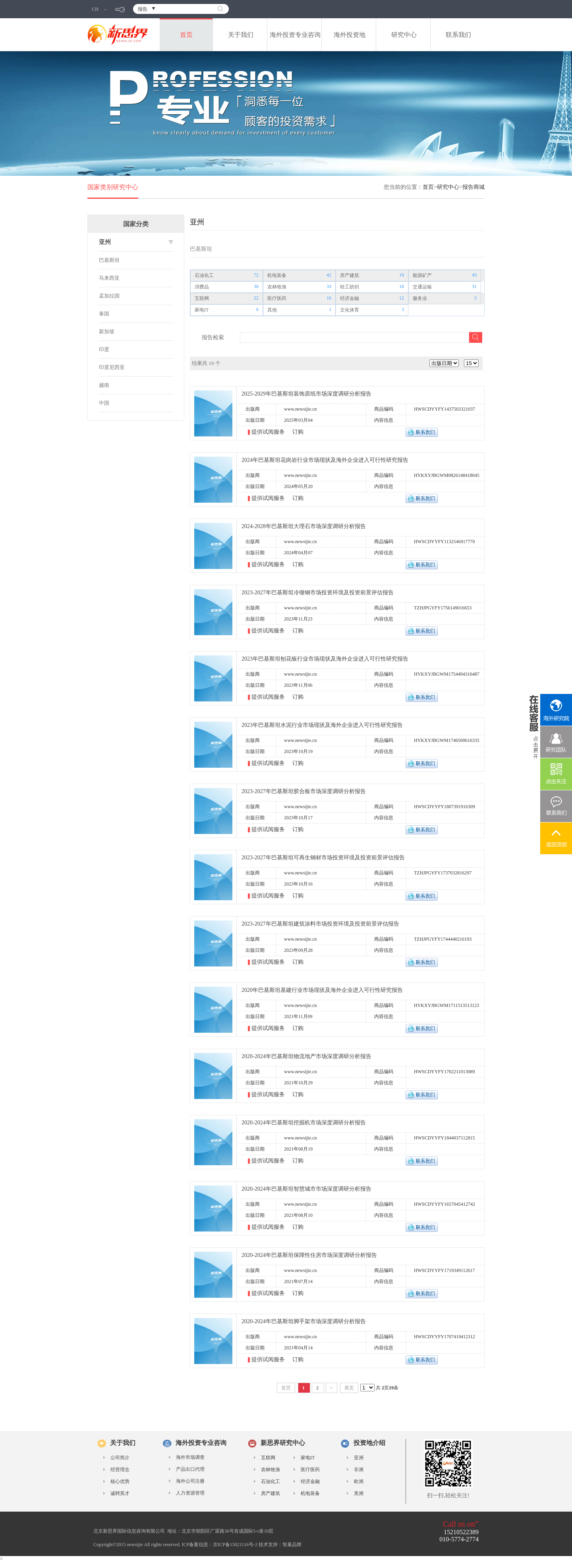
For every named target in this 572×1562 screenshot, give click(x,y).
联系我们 (458, 34)
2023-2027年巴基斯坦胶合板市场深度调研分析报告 (304, 791)
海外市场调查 (190, 1457)
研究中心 (404, 34)
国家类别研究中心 (112, 187)
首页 (186, 34)
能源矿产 (422, 275)
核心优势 (119, 1481)
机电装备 (276, 275)
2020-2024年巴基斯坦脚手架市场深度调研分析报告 (304, 1321)
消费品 (202, 287)
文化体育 (349, 310)
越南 (104, 385)
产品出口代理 (190, 1469)
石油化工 (204, 275)
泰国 (104, 314)
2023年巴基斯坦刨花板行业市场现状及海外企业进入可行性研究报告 (325, 659)
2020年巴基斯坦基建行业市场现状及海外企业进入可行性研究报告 (322, 990)
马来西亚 (109, 278)
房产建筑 (349, 275)
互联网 (202, 298)
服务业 (420, 298)
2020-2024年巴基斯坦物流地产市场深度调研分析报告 (306, 1056)
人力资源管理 (190, 1493)
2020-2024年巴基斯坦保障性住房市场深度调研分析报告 (309, 1255)
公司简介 (119, 1457)
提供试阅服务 (268, 432)
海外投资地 (349, 34)
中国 (104, 403)
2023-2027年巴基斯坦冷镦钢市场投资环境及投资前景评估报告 (318, 593)
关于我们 (240, 34)
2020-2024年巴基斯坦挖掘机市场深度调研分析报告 (304, 1123)
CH (99, 9)
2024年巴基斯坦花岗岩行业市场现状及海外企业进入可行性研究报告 (325, 460)
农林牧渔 (276, 287)
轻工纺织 (349, 287)
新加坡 (106, 331)
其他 (272, 310)
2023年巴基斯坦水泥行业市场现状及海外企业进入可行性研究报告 (322, 725)
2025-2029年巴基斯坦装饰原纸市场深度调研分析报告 (306, 394)
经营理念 (119, 1469)
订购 (297, 432)
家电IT (202, 310)
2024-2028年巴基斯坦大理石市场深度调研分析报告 (304, 526)
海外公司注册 (190, 1481)
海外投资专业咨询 (295, 34)
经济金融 (349, 298)
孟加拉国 (109, 296)
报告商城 (473, 187)
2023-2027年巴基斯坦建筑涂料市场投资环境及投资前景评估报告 (320, 924)
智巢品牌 (291, 1544)
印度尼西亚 (112, 367)
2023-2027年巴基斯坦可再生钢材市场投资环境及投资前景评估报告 (323, 858)
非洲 (358, 1469)
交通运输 (422, 287)
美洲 (358, 1493)
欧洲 (358, 1481)
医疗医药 (276, 298)
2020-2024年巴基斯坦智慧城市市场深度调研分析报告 (306, 1189)
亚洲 (358, 1457)
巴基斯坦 (109, 260)
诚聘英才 (119, 1493)
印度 (104, 349)
